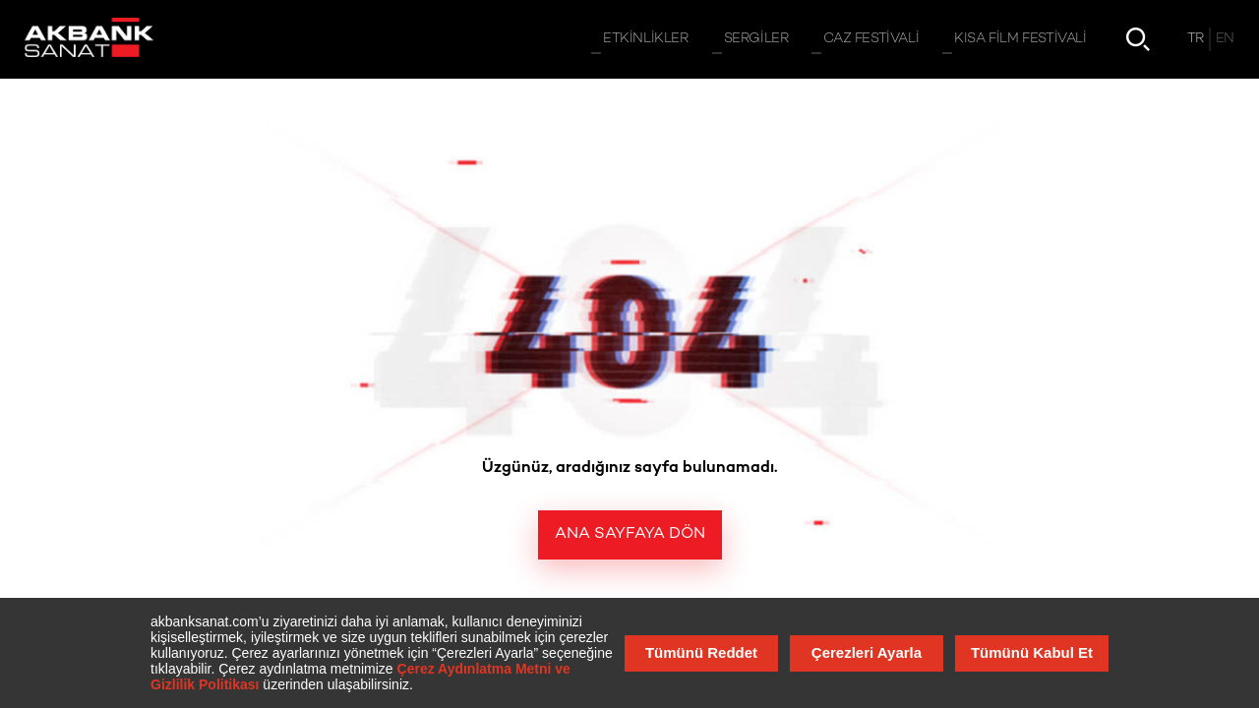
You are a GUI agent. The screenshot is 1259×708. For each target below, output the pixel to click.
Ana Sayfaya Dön (630, 534)
